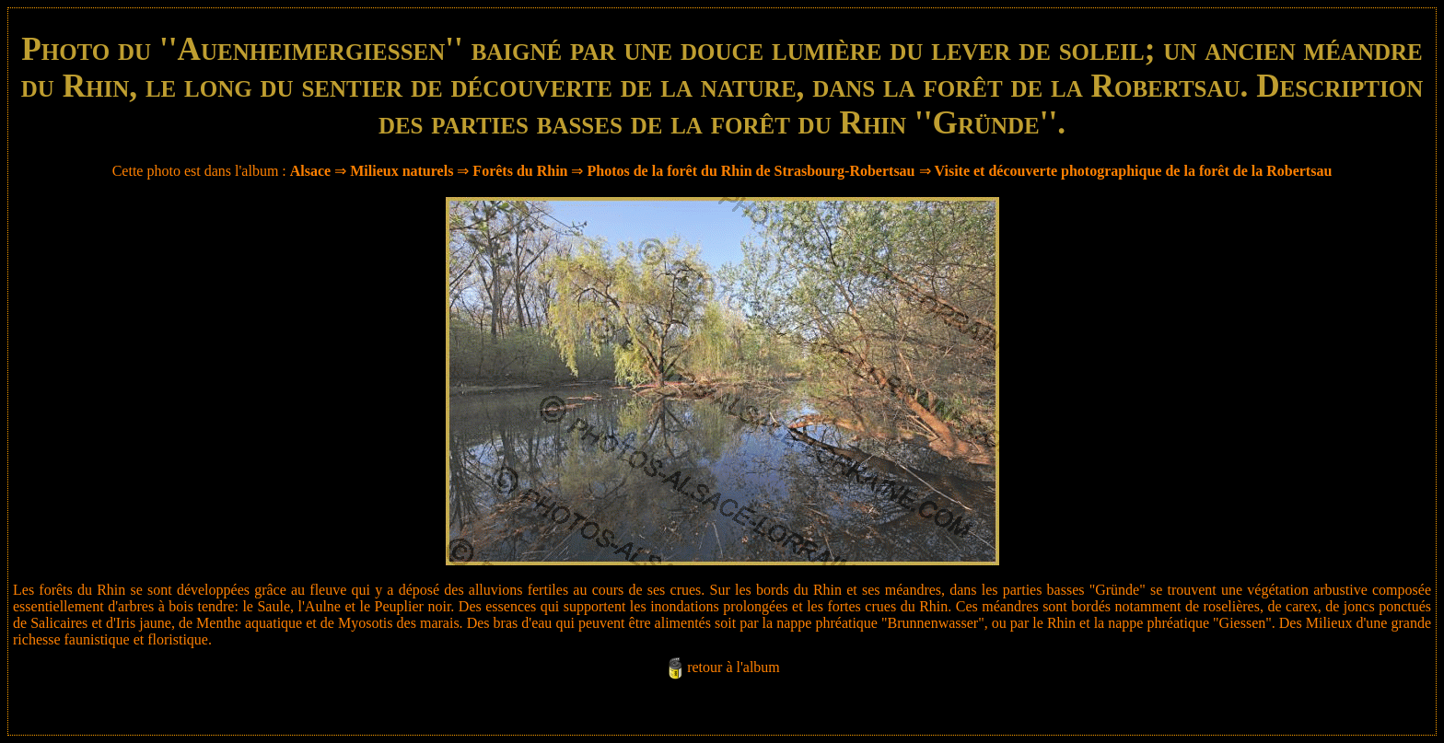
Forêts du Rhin (519, 171)
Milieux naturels (401, 171)
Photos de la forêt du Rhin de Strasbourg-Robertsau (750, 171)
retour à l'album (733, 667)
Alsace (310, 171)
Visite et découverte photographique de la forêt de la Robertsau (1134, 171)
